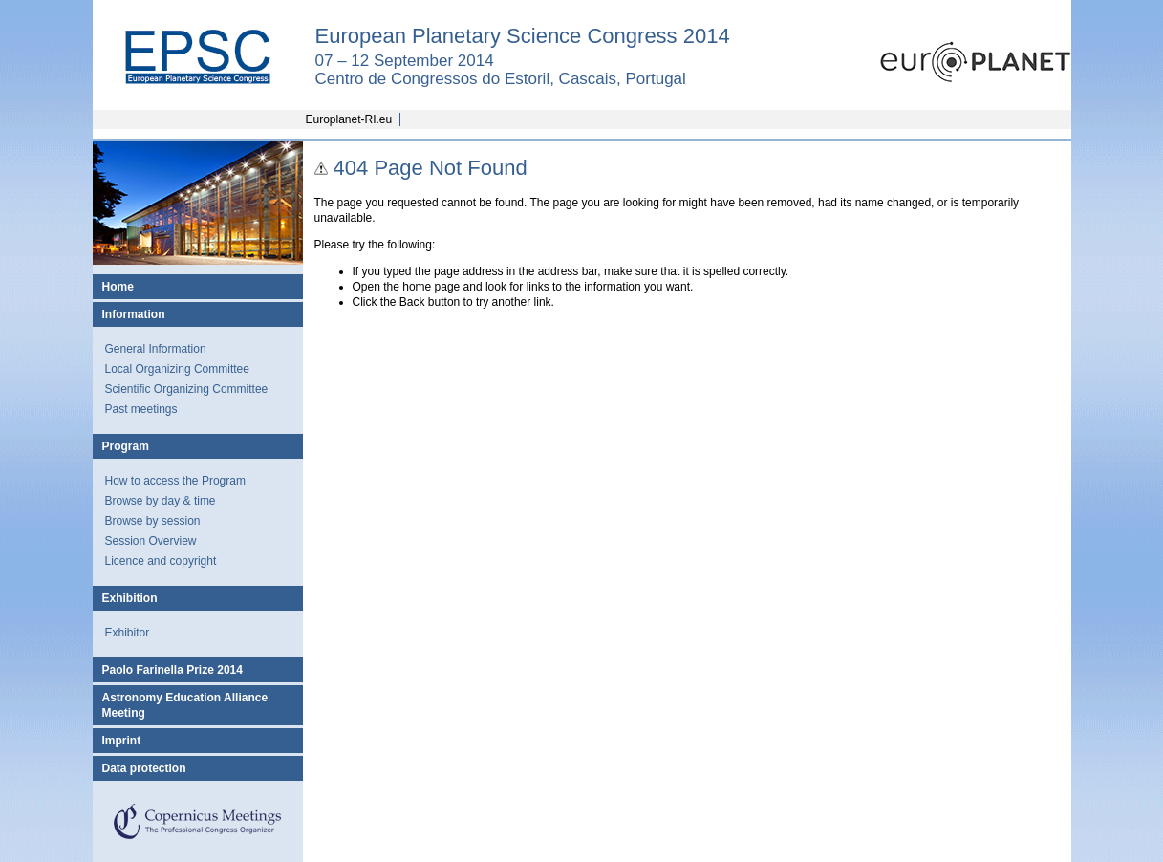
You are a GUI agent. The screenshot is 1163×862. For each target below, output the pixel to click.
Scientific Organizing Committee (187, 389)
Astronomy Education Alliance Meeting (185, 705)
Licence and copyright (161, 561)
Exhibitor (127, 632)
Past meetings (141, 409)
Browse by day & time (160, 500)
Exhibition (130, 598)
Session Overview (151, 541)
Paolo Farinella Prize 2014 (172, 670)
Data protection (144, 768)
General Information (155, 349)
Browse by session (153, 521)
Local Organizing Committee (177, 369)
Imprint (121, 740)
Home (118, 286)
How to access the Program (175, 480)
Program (125, 446)
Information (133, 314)
